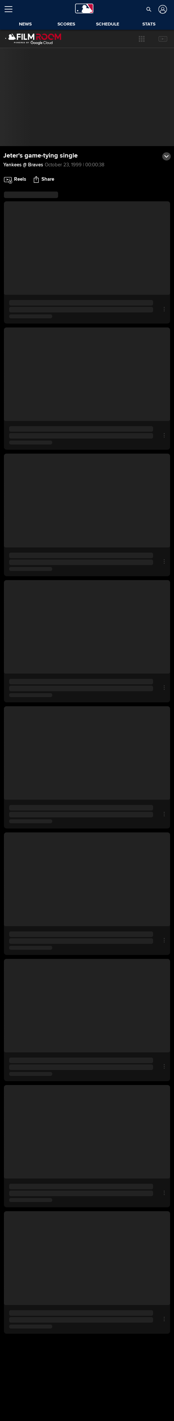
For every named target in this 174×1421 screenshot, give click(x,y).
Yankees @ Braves (23, 165)
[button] (149, 9)
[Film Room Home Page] (32, 39)
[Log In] (162, 9)
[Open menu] (11, 9)
